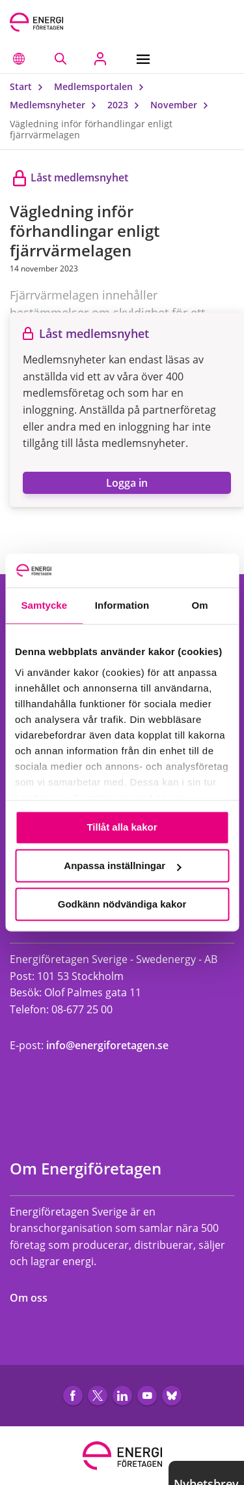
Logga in (127, 483)
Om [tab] (200, 605)
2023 (126, 105)
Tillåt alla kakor (122, 827)
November (182, 105)
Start (29, 86)
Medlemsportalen (102, 86)
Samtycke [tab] (44, 605)
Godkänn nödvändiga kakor (122, 904)
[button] (19, 59)
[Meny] (146, 59)
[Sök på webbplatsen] (60, 59)
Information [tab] (122, 605)
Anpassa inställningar (122, 866)
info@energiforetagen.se (107, 1045)
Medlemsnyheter (56, 105)
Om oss (35, 1298)
